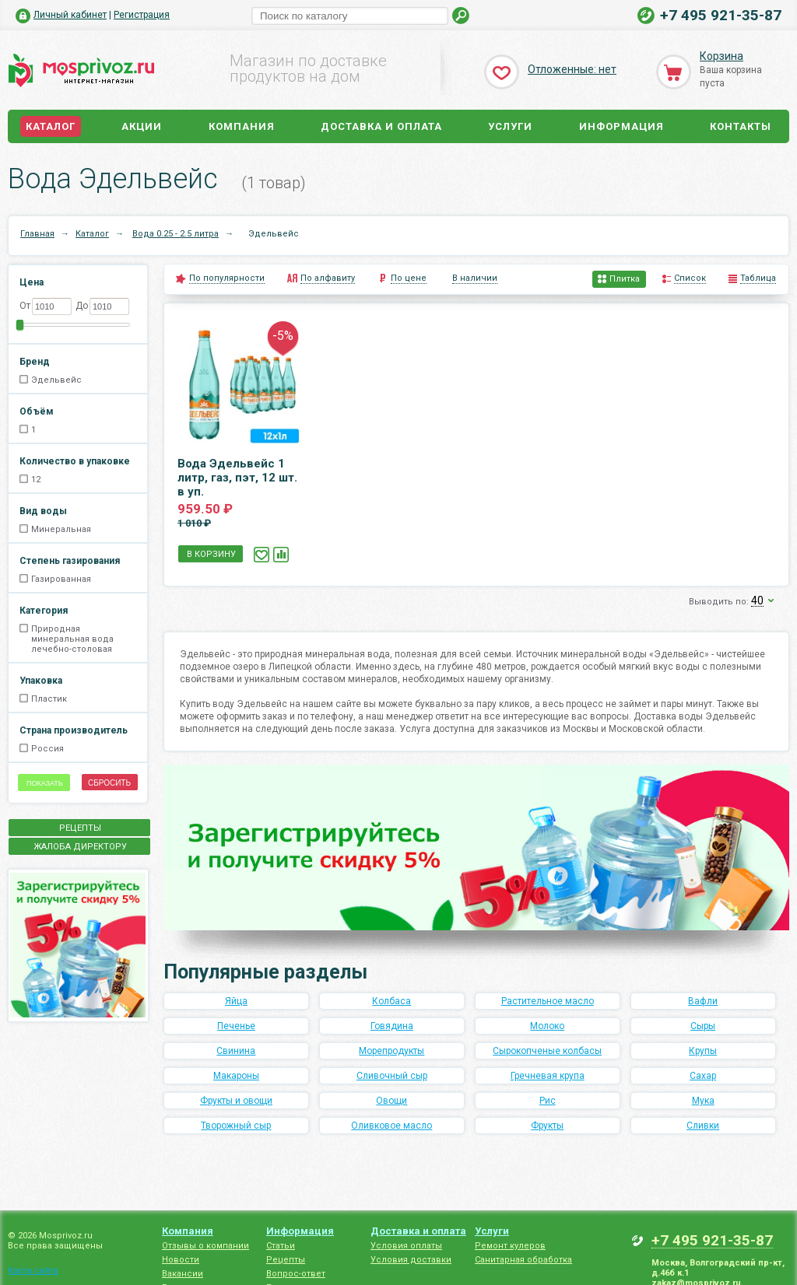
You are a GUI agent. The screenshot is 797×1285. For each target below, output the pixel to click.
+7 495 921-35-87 (720, 15)
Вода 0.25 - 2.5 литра (175, 234)
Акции (141, 126)
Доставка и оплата (381, 126)
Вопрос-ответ (295, 1274)
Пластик (49, 699)
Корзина (721, 56)
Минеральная (61, 529)
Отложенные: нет (572, 69)
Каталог (50, 126)
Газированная (61, 579)
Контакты (740, 126)
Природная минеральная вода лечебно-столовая (72, 639)
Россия (47, 749)
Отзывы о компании (205, 1246)
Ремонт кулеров (510, 1246)
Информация (621, 126)
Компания (242, 126)
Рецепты (285, 1260)
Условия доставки (410, 1260)
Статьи (280, 1246)
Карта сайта (33, 1271)
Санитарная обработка (523, 1260)
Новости (180, 1260)
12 (35, 479)
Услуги (510, 126)
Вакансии (182, 1274)
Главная (37, 234)
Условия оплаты (406, 1246)
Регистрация (142, 14)
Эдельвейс (56, 380)
